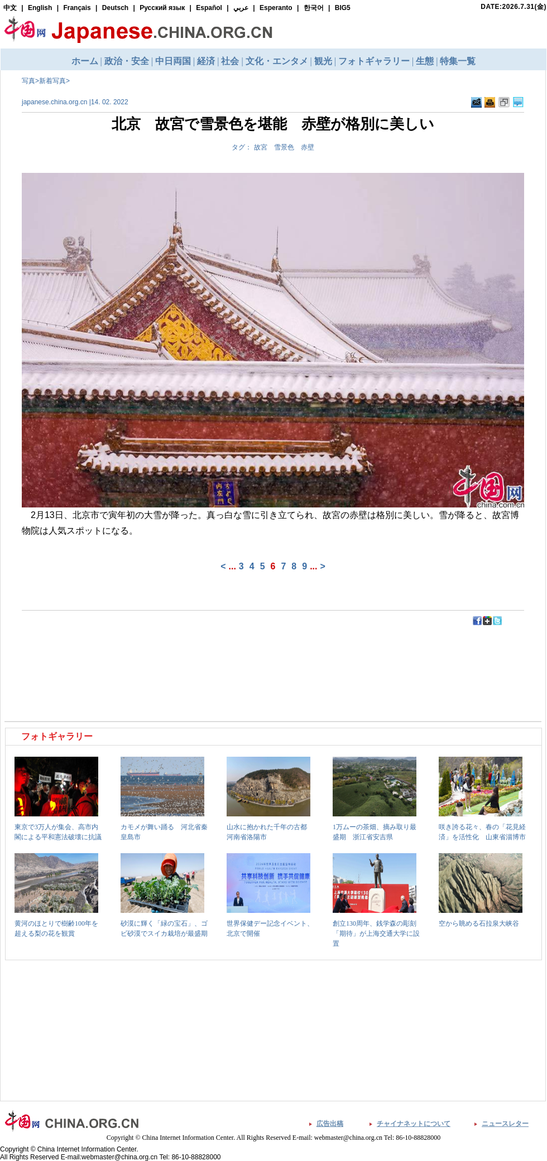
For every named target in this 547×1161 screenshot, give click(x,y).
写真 (28, 81)
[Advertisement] (140, 651)
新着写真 (52, 81)
